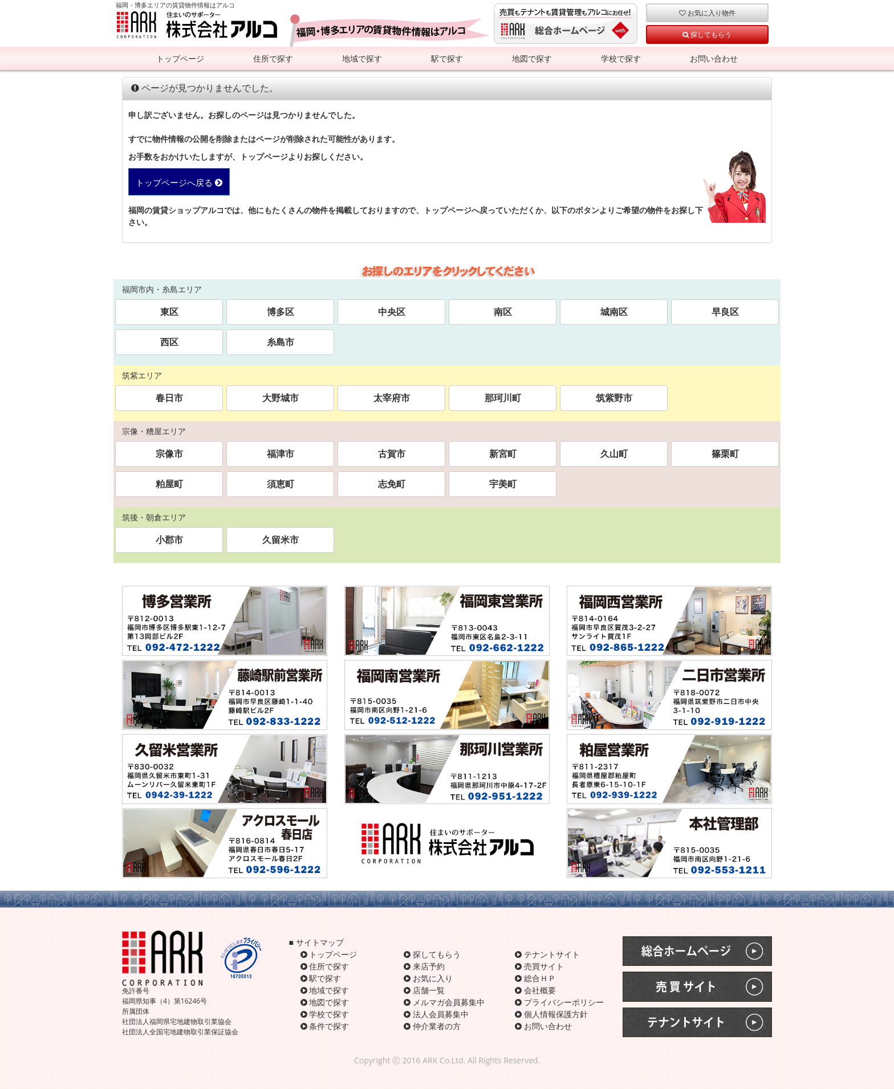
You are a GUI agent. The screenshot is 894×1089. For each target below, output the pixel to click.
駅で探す (447, 58)
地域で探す (362, 58)
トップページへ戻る (179, 183)
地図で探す (532, 58)
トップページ (180, 58)
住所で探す (273, 58)
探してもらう (707, 34)
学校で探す (621, 58)
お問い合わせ (714, 58)
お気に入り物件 (707, 12)
